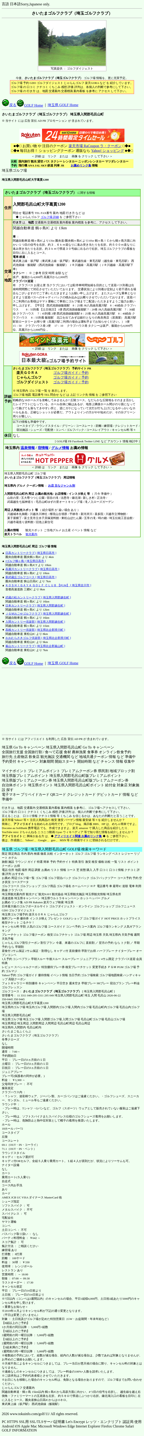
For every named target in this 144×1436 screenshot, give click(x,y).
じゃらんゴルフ (57, 914)
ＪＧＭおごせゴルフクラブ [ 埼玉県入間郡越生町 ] (38, 613)
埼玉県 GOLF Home (63, 105)
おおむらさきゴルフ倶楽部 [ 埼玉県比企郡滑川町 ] (38, 638)
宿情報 (43, 448)
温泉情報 (27, 448)
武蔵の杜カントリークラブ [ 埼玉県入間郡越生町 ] (38, 597)
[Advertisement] (73, 701)
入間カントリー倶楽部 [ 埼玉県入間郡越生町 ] (35, 621)
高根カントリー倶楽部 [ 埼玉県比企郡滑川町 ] (35, 629)
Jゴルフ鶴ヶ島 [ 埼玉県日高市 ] (25, 561)
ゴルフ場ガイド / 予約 (70, 373)
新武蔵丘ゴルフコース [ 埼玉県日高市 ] (30, 577)
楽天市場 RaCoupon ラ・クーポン (95, 146)
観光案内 (31, 534)
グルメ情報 (60, 448)
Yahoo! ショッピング (107, 151)
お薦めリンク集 (81, 165)
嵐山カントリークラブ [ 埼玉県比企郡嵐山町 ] (35, 646)
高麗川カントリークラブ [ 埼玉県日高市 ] (32, 569)
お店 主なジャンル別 (61, 485)
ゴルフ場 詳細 (50, 217)
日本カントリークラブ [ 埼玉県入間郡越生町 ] (35, 605)
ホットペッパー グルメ (95, 898)
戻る (9, 105)
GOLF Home (30, 105)
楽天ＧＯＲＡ (37, 914)
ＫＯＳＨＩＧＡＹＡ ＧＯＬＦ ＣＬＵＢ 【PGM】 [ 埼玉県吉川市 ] (48, 585)
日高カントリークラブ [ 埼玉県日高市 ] (30, 553)
